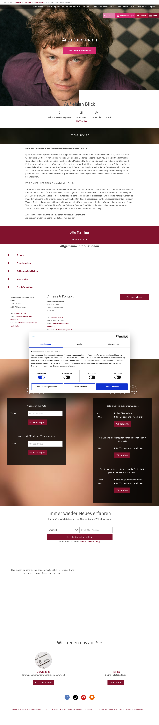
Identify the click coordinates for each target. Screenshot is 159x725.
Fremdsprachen (24, 263)
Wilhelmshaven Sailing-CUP (145, 7)
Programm (27, 2)
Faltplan (100, 480)
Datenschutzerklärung (90, 541)
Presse (24, 709)
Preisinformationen (25, 287)
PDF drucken (121, 455)
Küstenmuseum (74, 7)
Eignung (20, 255)
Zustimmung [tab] (46, 344)
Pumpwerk (17, 2)
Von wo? (13, 413)
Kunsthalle (85, 7)
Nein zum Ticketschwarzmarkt (111, 709)
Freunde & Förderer (75, 709)
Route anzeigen (37, 422)
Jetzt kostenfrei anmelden (79, 537)
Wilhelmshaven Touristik (42, 7)
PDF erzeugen (122, 424)
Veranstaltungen (39, 2)
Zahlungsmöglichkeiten (27, 271)
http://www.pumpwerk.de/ (64, 330)
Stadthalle (64, 7)
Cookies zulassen (112, 387)
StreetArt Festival (128, 7)
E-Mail (99, 417)
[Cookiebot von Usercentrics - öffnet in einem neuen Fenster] (118, 336)
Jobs (46, 709)
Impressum (15, 709)
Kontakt (63, 709)
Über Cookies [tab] (113, 344)
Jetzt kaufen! (115, 682)
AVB (96, 709)
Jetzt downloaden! (43, 682)
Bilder (99, 413)
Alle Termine (81, 121)
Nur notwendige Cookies (47, 387)
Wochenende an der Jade (112, 7)
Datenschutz (88, 709)
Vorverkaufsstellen (35, 709)
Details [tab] (79, 344)
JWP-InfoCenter (96, 7)
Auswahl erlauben (79, 387)
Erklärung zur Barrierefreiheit (135, 709)
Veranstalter (22, 279)
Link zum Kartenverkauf (79, 50)
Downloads (54, 709)
